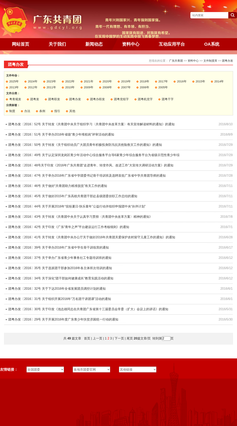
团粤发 (34, 99)
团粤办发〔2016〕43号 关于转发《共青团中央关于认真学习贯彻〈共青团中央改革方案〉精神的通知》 (80, 216)
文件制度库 (210, 60)
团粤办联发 (97, 99)
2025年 (14, 81)
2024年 (32, 81)
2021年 (88, 81)
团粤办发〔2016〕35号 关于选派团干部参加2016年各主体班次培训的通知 (60, 268)
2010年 (70, 87)
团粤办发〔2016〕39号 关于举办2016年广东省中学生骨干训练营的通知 (58, 247)
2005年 (163, 87)
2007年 (126, 87)
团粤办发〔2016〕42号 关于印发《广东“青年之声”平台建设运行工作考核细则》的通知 (68, 227)
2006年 (144, 87)
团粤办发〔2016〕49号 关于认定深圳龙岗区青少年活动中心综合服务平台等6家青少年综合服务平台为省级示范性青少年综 (94, 155)
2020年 (107, 81)
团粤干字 (168, 99)
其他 (72, 111)
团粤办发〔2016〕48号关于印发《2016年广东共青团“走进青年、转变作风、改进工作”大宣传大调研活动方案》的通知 (90, 165)
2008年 (107, 87)
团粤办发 (227, 60)
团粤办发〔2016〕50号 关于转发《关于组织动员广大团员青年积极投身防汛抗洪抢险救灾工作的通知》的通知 (85, 144)
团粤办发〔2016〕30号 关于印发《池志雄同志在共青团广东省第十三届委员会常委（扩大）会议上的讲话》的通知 (88, 309)
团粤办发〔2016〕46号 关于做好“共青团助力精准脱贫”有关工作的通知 (57, 186)
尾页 (129, 338)
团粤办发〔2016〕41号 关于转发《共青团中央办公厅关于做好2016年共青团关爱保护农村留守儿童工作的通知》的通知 (91, 237)
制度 (12, 111)
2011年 (51, 87)
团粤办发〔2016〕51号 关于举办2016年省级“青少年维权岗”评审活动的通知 (61, 134)
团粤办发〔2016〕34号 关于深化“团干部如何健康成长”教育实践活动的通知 (61, 278)
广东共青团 (176, 60)
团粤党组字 (121, 99)
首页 (87, 338)
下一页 (119, 338)
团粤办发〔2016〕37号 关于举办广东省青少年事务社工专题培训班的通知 (59, 257)
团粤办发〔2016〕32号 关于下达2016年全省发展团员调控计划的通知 (57, 288)
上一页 (97, 338)
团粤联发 (54, 99)
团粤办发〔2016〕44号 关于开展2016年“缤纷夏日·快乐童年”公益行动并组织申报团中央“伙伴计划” (77, 206)
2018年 (144, 81)
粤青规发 (15, 99)
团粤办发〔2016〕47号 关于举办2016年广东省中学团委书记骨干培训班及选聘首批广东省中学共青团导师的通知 (87, 175)
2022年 (70, 81)
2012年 (32, 87)
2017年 (163, 81)
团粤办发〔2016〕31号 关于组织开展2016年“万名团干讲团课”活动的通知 (59, 299)
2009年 (88, 87)
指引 (57, 111)
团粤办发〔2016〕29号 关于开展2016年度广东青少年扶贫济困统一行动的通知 (63, 319)
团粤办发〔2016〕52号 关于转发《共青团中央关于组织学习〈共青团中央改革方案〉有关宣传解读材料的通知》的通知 (91, 124)
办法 (27, 111)
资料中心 (193, 60)
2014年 (219, 81)
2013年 (14, 87)
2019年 (126, 81)
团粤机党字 (145, 99)
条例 (42, 111)
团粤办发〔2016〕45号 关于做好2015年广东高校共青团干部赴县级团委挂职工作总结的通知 (72, 196)
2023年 (51, 81)
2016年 (181, 81)
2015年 (200, 81)
